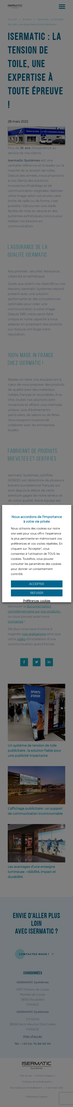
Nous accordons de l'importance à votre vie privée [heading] (36, 519)
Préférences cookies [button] (36, 601)
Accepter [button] (36, 584)
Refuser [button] (36, 593)
